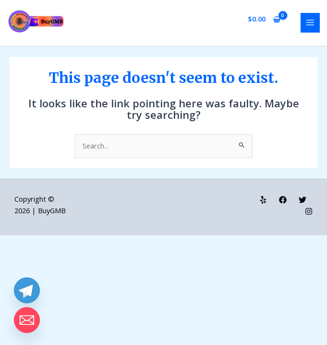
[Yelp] (263, 200)
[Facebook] (283, 200)
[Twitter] (302, 200)
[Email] (27, 320)
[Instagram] (309, 211)
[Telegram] (27, 290)
